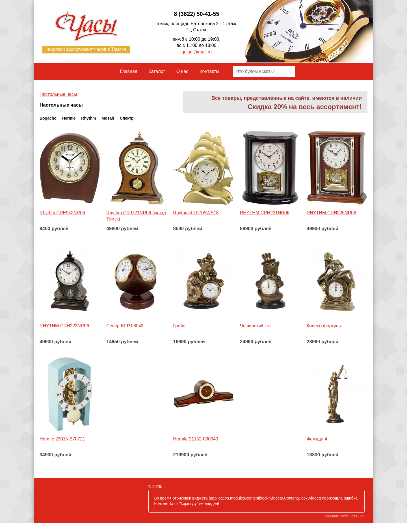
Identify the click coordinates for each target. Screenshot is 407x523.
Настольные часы (58, 94)
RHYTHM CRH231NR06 (264, 212)
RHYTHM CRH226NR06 (331, 212)
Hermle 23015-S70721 (62, 438)
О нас (182, 71)
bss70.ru (358, 516)
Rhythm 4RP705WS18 (196, 212)
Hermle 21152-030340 (195, 438)
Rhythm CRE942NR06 (62, 212)
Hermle (68, 118)
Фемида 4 (317, 438)
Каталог (157, 71)
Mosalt (107, 118)
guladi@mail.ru (196, 51)
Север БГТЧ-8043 (125, 325)
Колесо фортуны (324, 325)
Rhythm (88, 118)
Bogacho (48, 118)
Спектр (127, 118)
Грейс (179, 325)
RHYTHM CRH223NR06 (64, 325)
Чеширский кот (255, 325)
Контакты (209, 71)
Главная (128, 71)
